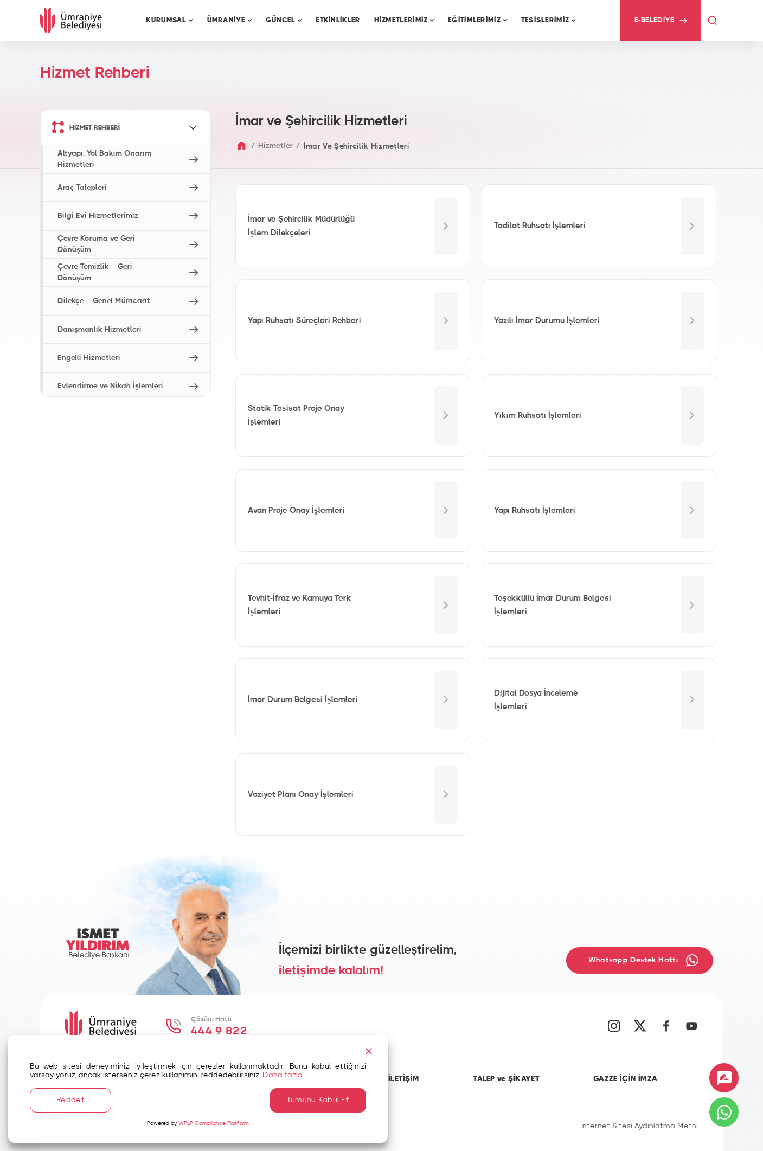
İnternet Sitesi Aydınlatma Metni (639, 1126)
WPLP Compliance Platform (213, 1123)
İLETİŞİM (403, 1079)
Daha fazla (282, 1075)
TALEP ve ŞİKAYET (506, 1079)
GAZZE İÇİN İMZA (625, 1079)
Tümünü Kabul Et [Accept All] (318, 1100)
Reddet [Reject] (70, 1100)
